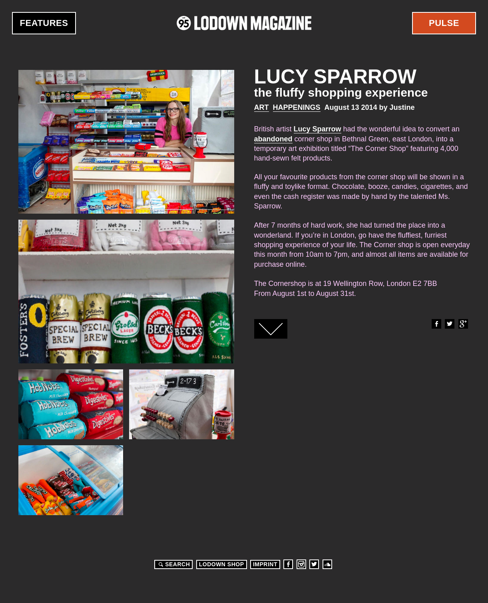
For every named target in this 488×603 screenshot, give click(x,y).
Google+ (462, 324)
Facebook (436, 324)
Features (44, 23)
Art (261, 107)
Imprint (265, 564)
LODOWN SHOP (221, 564)
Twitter (449, 324)
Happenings (297, 107)
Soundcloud (327, 564)
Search (173, 564)
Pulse (444, 23)
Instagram (301, 564)
